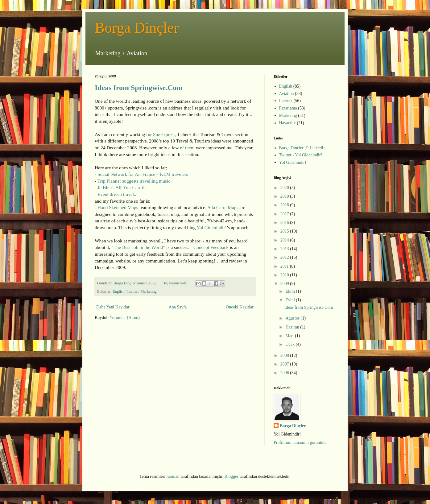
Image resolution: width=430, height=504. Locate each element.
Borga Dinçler (137, 27)
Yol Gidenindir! (211, 227)
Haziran (292, 327)
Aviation (286, 93)
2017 (285, 214)
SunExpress (164, 134)
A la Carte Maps (222, 207)
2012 (285, 257)
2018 (285, 205)
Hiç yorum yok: (175, 283)
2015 (285, 231)
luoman (173, 476)
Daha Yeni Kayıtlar (113, 307)
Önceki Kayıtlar (240, 307)
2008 (285, 355)
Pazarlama (288, 108)
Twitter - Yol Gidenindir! (300, 155)
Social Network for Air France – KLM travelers (142, 174)
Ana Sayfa (178, 307)
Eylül (290, 300)
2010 (285, 275)
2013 (285, 248)
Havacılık (287, 123)
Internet (132, 291)
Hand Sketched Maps (117, 207)
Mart (290, 335)
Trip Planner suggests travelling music (133, 181)
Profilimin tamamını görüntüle (300, 442)
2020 (285, 187)
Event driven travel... (117, 194)
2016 (285, 222)
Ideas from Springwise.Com (139, 88)
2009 (285, 283)
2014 (285, 240)
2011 (285, 266)
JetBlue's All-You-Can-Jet (122, 187)
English (118, 291)
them (190, 147)
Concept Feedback (211, 247)
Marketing (148, 291)
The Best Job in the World (138, 247)
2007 (285, 364)
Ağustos (292, 318)
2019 (285, 196)
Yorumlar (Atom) (125, 317)
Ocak (290, 344)
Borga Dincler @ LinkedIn (302, 148)
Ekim (290, 291)
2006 (285, 372)
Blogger (231, 476)
